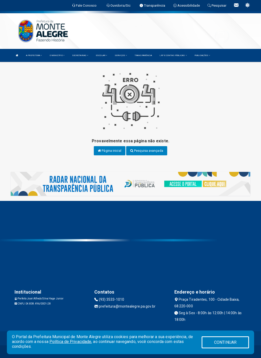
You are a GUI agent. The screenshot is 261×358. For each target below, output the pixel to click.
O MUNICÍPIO (57, 55)
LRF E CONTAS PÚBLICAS (173, 55)
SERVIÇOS (121, 55)
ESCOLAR (101, 55)
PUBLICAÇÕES (202, 55)
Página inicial (109, 151)
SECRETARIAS (80, 55)
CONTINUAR (225, 342)
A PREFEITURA (34, 55)
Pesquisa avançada (146, 151)
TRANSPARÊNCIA (143, 55)
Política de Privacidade (70, 341)
